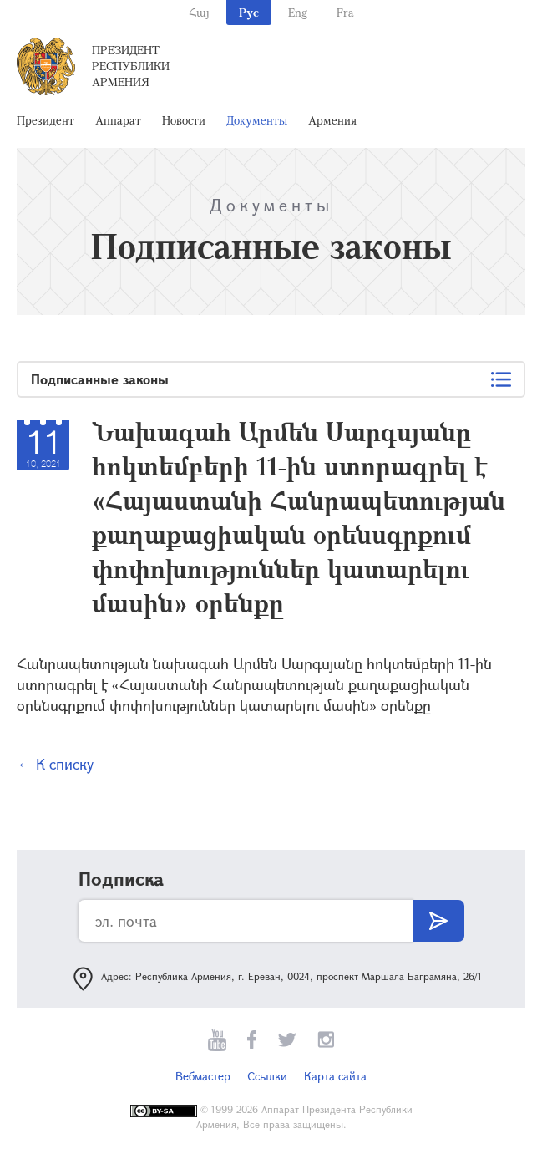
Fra (345, 12)
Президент (45, 120)
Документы (256, 120)
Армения (332, 120)
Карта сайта (335, 1076)
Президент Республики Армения (131, 65)
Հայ (199, 12)
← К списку (55, 764)
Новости (183, 120)
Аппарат (118, 120)
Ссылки (267, 1076)
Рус (249, 12)
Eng (297, 12)
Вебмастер (202, 1076)
